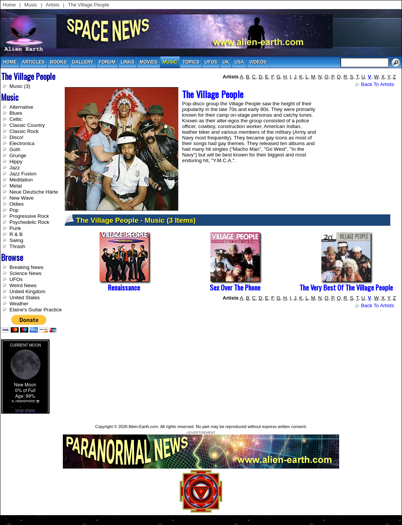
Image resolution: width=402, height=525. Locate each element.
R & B (16, 234)
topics (190, 62)
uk (226, 62)
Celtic (15, 119)
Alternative (21, 107)
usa (239, 62)
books (58, 62)
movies (148, 62)
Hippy (15, 161)
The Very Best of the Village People (346, 287)
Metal (15, 186)
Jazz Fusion (22, 174)
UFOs (211, 62)
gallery (82, 62)
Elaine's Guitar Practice (35, 309)
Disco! (16, 137)
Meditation (21, 180)
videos (257, 62)
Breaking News (26, 267)
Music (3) (19, 86)
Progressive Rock (29, 216)
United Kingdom (27, 291)
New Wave (21, 198)
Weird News (23, 285)
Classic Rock (24, 131)
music (170, 62)
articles (33, 62)
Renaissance (124, 287)
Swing (16, 240)
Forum (107, 62)
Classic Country (27, 125)
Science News (25, 273)
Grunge (17, 155)
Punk (15, 228)
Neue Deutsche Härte (33, 192)
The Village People (88, 5)
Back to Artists (377, 84)
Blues (15, 113)
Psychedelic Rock (29, 222)
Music (30, 5)
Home (9, 5)
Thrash (17, 246)
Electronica (21, 143)
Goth (14, 149)
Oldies (16, 204)
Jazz (14, 167)
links (127, 62)
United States (24, 297)
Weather (18, 303)
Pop (14, 210)
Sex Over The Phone (235, 287)
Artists (52, 5)
